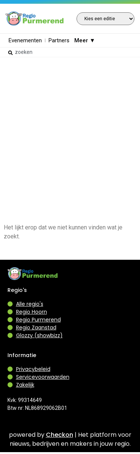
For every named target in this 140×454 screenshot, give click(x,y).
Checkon (59, 434)
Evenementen (25, 40)
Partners (59, 40)
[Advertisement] (70, 130)
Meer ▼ (84, 40)
